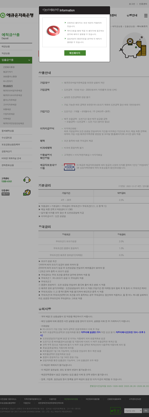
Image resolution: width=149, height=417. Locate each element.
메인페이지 (74, 53)
